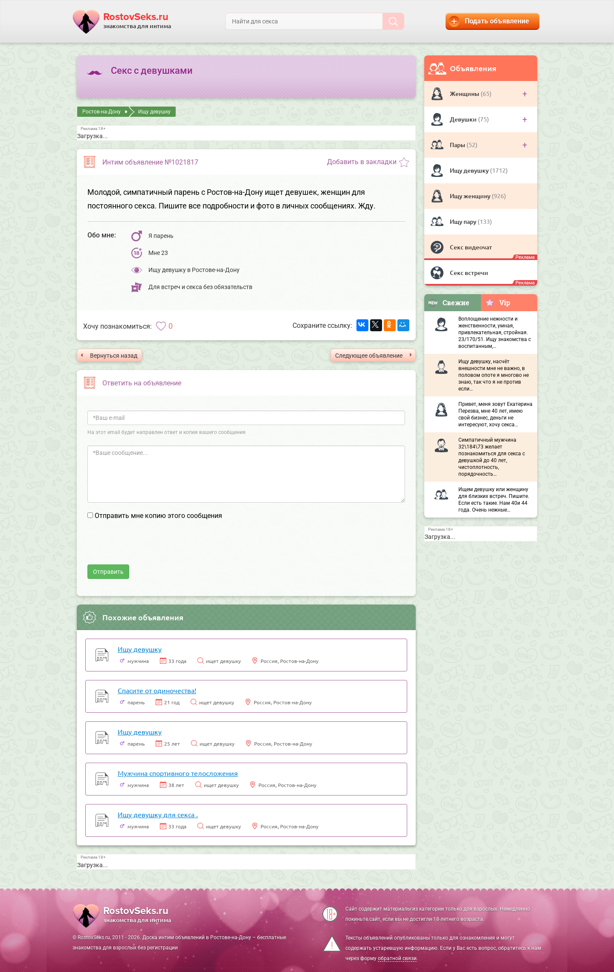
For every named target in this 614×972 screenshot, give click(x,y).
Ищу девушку (470, 170)
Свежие (448, 302)
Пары (458, 145)
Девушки (464, 119)
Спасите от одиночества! (157, 690)
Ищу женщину (471, 196)
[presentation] (152, 547)
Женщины (465, 94)
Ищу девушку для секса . (158, 814)
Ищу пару (464, 221)
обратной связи (397, 958)
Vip (497, 302)
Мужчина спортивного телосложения (178, 773)
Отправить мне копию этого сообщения (158, 516)
